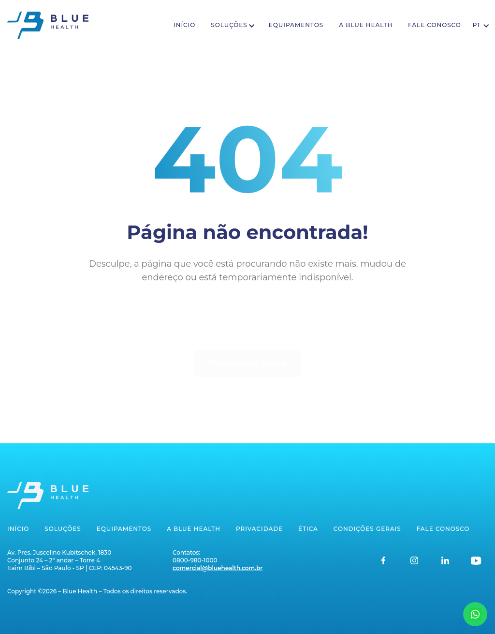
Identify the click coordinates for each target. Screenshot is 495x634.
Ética (308, 528)
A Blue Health (366, 25)
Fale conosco (434, 25)
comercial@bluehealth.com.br (217, 568)
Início (184, 25)
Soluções (229, 25)
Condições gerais (367, 528)
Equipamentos (296, 25)
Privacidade (259, 528)
